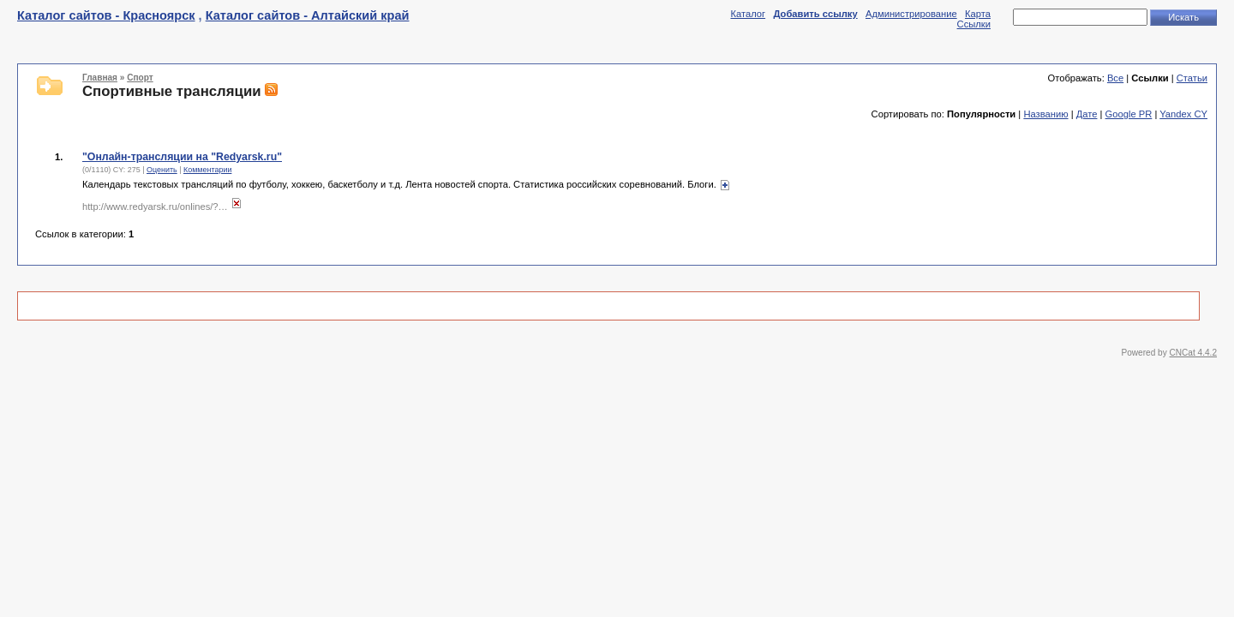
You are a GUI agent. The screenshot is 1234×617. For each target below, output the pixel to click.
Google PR (1129, 114)
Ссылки (974, 24)
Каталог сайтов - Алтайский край (308, 15)
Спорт (140, 77)
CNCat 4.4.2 (1193, 352)
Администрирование (911, 14)
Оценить (162, 169)
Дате (1087, 114)
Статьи (1192, 78)
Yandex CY (1183, 114)
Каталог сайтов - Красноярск (106, 15)
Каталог (747, 14)
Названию (1045, 114)
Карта (978, 14)
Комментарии (207, 169)
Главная (99, 77)
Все (1115, 78)
